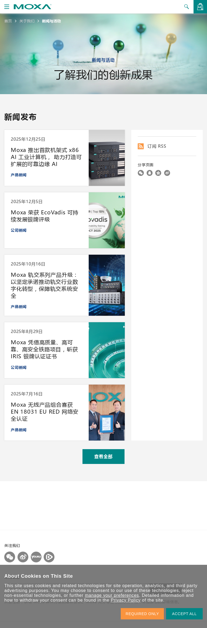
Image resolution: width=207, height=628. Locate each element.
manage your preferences (112, 595)
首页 (8, 21)
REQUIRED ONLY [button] (142, 614)
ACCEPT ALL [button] (184, 614)
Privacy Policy (126, 600)
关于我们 (26, 21)
